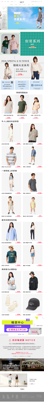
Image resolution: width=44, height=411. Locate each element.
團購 (5, 1)
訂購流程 (8, 396)
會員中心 (13, 396)
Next (43, 18)
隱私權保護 (17, 396)
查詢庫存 (8, 1)
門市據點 (12, 1)
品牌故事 (4, 396)
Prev (1, 18)
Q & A (15, 1)
